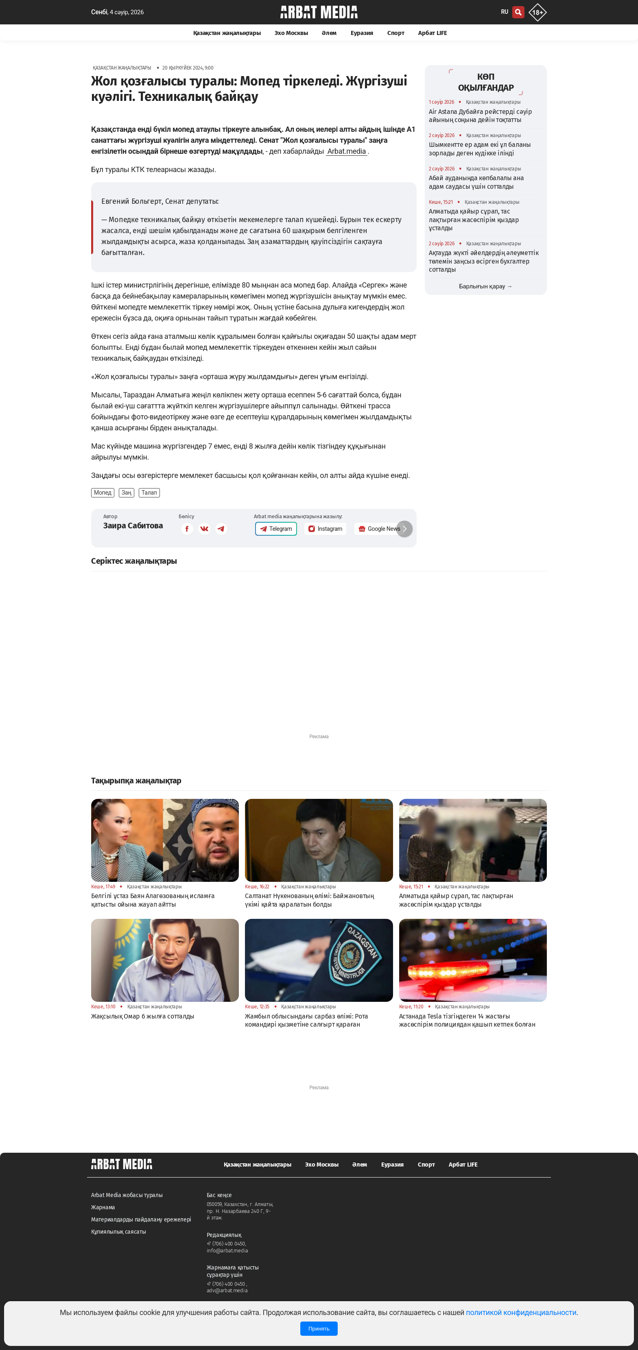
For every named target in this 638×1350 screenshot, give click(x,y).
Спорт (395, 33)
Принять (319, 1329)
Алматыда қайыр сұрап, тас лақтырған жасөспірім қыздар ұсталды (474, 219)
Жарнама (103, 1207)
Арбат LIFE (432, 33)
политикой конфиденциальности (521, 1312)
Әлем (329, 33)
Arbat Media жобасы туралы (127, 1195)
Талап (149, 492)
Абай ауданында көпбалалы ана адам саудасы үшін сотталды (476, 182)
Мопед (102, 492)
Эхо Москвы (291, 33)
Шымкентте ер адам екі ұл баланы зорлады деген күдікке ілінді (480, 149)
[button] (404, 528)
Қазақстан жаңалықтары (227, 33)
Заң (126, 492)
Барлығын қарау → (485, 286)
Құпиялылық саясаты (118, 1231)
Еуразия (362, 33)
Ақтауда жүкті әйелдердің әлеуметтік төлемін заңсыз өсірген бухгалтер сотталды (484, 261)
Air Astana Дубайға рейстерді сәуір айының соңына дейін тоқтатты (480, 116)
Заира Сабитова (133, 525)
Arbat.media (347, 151)
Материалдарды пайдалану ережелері (141, 1219)
